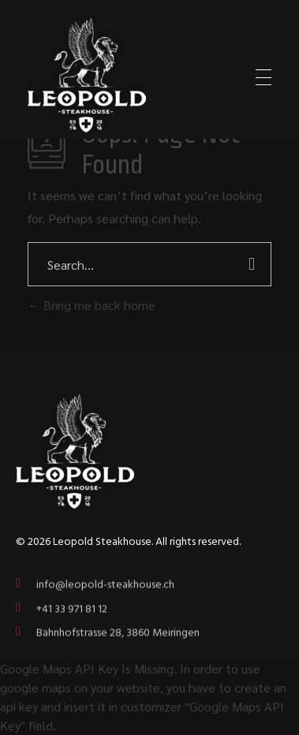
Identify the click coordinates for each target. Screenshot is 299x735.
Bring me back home (91, 305)
